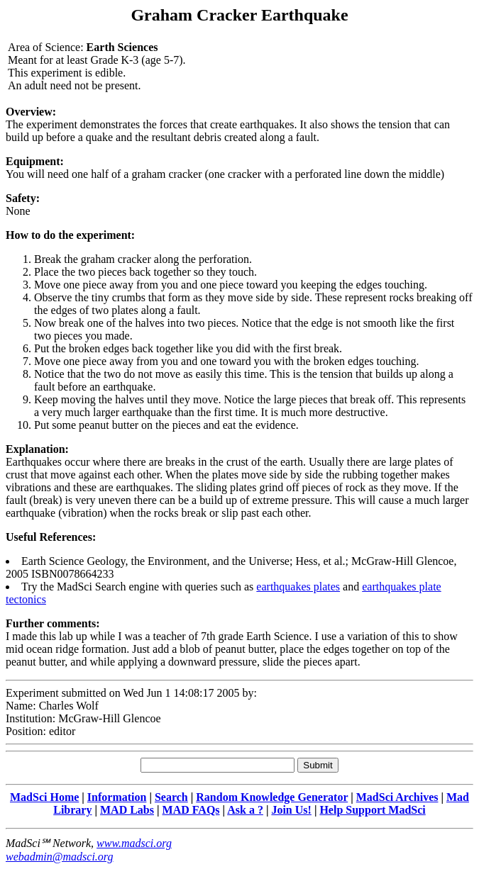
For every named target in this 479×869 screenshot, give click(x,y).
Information (117, 797)
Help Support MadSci (372, 810)
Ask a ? (245, 810)
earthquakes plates (298, 587)
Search (171, 797)
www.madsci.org (134, 843)
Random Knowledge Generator (272, 797)
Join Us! (291, 810)
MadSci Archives (397, 797)
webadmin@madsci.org (59, 857)
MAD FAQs (191, 810)
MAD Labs (127, 810)
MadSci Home (44, 797)
